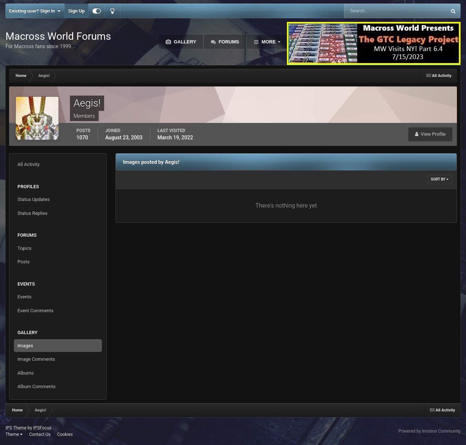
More (268, 41)
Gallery (184, 41)
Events (24, 296)
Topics (24, 248)
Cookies (65, 434)
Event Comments (35, 310)
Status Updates (33, 199)
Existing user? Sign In (34, 11)
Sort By (440, 179)
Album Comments (36, 386)
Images (25, 345)
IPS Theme (16, 427)
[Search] (373, 11)
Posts (23, 261)
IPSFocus (42, 427)
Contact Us (40, 434)
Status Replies (32, 213)
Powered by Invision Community (429, 431)
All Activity (28, 164)
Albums (25, 373)
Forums (228, 41)
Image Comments (36, 359)
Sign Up (76, 10)
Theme (14, 434)
